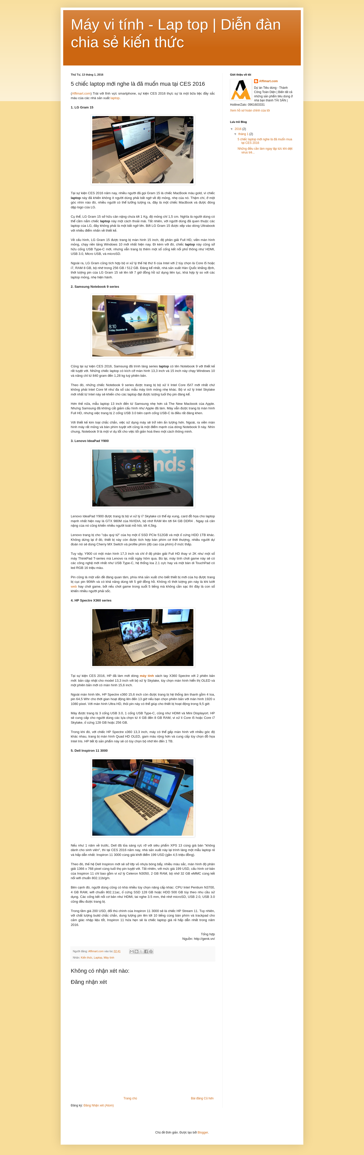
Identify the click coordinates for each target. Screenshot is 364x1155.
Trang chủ (130, 1098)
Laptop (98, 957)
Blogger (203, 1132)
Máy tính (109, 957)
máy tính (146, 676)
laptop (114, 98)
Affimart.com (81, 93)
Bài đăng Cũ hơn (202, 1098)
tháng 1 (243, 134)
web (74, 586)
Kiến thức (86, 957)
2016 (238, 129)
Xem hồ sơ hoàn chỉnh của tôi (250, 110)
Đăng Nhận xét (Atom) (99, 1105)
